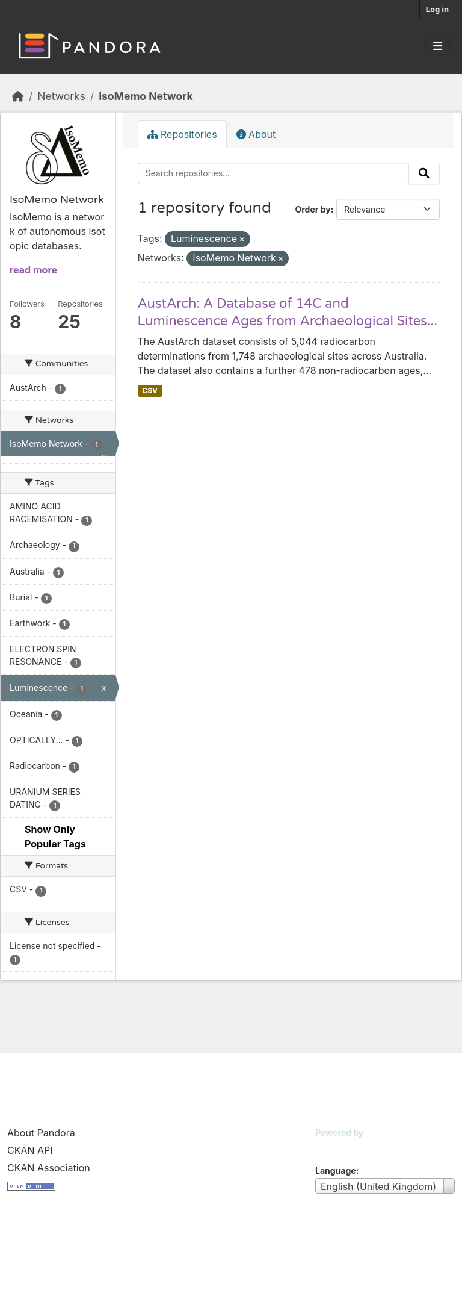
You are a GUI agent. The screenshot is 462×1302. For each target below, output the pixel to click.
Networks (61, 96)
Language (335, 1170)
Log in (437, 9)
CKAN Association (48, 1168)
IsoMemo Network (145, 96)
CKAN (335, 1147)
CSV (150, 390)
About (256, 134)
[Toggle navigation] (437, 46)
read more (33, 270)
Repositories (182, 134)
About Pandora (41, 1133)
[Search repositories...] (274, 173)
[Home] (18, 96)
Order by (312, 209)
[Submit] (424, 173)
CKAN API (30, 1150)
